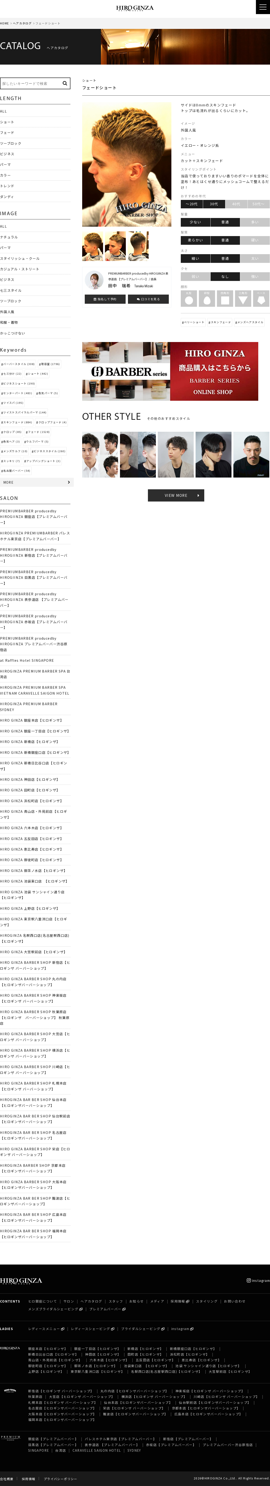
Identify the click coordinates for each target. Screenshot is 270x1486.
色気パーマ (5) (48, 393)
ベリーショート (194, 322)
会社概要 (6, 1479)
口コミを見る (148, 299)
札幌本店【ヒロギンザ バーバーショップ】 (63, 1402)
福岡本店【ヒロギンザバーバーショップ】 (62, 1419)
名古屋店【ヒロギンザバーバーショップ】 (62, 1408)
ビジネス (7, 153)
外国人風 (7, 311)
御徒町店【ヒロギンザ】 (48, 1365)
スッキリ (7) (11, 461)
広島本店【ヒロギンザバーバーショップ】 (208, 1414)
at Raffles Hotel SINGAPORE (27, 660)
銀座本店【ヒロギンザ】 (48, 1348)
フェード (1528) (39, 432)
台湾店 (60, 1450)
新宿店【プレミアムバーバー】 (188, 1438)
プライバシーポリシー (60, 1479)
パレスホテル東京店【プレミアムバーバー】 (121, 1438)
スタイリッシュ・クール (20, 258)
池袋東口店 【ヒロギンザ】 (146, 1365)
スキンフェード (221, 322)
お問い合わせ (235, 1301)
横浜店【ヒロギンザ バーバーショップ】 (154, 1396)
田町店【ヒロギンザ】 (145, 1354)
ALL (3, 111)
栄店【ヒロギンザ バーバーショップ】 (134, 1408)
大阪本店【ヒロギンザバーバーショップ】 (62, 1414)
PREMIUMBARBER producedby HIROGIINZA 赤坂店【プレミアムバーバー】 (33, 621)
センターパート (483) (17, 393)
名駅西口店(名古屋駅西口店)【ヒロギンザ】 (166, 1371)
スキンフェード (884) (17, 422)
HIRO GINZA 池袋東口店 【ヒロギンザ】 (34, 881)
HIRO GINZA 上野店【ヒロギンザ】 (30, 908)
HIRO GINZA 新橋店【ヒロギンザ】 (30, 741)
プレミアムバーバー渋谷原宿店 (228, 1444)
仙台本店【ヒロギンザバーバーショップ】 (138, 1402)
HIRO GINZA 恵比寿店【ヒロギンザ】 (32, 849)
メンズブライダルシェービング (53, 1309)
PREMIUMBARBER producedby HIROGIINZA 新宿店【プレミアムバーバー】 (33, 555)
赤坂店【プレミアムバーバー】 (171, 1444)
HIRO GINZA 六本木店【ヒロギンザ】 (32, 827)
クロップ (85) (12, 432)
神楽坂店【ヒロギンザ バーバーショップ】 (210, 1391)
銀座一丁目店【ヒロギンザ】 (97, 1348)
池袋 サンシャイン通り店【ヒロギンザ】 (208, 1365)
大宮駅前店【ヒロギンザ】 (230, 1371)
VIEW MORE (176, 495)
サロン (68, 1301)
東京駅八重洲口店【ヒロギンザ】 (98, 1371)
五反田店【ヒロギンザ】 (155, 1360)
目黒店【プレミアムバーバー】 (53, 1444)
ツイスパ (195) (13, 403)
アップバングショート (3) (43, 461)
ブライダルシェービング (141, 1328)
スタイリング (207, 1301)
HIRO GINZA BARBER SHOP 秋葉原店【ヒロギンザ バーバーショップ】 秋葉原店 (34, 1017)
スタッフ (116, 1301)
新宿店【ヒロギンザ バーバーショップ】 (61, 1391)
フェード (7, 132)
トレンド (7, 185)
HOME (4, 23)
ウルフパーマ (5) (37, 441)
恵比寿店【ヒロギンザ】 (201, 1360)
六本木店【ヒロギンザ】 (109, 1360)
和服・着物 (9, 322)
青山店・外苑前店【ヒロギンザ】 (55, 1360)
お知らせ (136, 1301)
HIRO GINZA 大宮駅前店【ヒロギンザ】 (33, 951)
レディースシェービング (90, 1328)
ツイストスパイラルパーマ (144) (24, 412)
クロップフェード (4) (53, 422)
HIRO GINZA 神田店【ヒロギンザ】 (30, 779)
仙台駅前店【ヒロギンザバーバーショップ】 (215, 1402)
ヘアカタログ (22, 23)
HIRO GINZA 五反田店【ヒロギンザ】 (32, 838)
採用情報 (178, 1301)
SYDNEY (134, 1450)
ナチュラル (9, 236)
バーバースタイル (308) (19, 364)
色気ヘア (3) (11, 441)
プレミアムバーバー (105, 1309)
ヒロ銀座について (42, 1301)
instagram (258, 1280)
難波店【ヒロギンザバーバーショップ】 (135, 1414)
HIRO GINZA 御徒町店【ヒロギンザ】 (32, 859)
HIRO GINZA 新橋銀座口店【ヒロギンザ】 (35, 752)
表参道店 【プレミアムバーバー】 (112, 1444)
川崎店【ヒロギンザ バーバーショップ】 (227, 1396)
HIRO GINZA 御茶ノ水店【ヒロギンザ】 (33, 870)
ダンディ (7, 196)
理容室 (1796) (50, 364)
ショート (7, 121)
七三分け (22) (12, 373)
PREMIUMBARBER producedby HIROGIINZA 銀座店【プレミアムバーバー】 (33, 516)
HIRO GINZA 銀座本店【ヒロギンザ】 (32, 720)
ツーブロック (10, 143)
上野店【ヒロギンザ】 (46, 1371)
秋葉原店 (35, 1396)
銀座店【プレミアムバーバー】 (53, 1438)
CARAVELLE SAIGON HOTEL (97, 1450)
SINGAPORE (38, 1450)
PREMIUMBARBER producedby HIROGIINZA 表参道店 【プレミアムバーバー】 (34, 599)
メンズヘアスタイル (250, 322)
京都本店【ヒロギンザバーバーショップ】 (206, 1408)
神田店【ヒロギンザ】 (103, 1354)
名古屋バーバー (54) (16, 470)
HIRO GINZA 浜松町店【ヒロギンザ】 (32, 800)
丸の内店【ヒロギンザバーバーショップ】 (134, 1391)
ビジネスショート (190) (19, 383)
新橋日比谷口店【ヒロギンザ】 (53, 1354)
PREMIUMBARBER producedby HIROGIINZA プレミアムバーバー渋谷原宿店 (33, 644)
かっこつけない (12, 333)
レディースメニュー (44, 1328)
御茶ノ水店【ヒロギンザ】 (95, 1365)
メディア (157, 1301)
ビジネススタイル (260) (50, 451)
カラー (5, 175)
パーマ (5, 164)
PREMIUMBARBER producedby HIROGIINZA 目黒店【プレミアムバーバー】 (33, 577)
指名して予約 (105, 299)
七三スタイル (11, 290)
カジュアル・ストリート (19, 268)
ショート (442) (38, 373)
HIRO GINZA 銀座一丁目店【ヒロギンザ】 (35, 730)
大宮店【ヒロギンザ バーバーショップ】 (82, 1396)
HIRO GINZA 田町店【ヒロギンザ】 (30, 789)
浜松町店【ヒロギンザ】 (190, 1354)
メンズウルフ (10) (15, 451)
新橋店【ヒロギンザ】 (145, 1348)
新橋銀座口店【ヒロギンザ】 (193, 1348)
